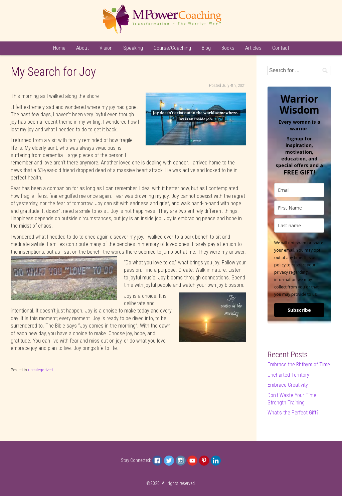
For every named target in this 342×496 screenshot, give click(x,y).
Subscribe (299, 310)
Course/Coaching (172, 48)
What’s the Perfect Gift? (293, 412)
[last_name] (299, 225)
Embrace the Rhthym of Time (299, 364)
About (82, 48)
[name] (299, 208)
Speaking (133, 48)
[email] (299, 190)
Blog (206, 48)
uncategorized (40, 369)
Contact (280, 48)
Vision (106, 48)
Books (227, 48)
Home (59, 48)
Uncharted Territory (288, 375)
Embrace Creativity (288, 385)
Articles (253, 48)
